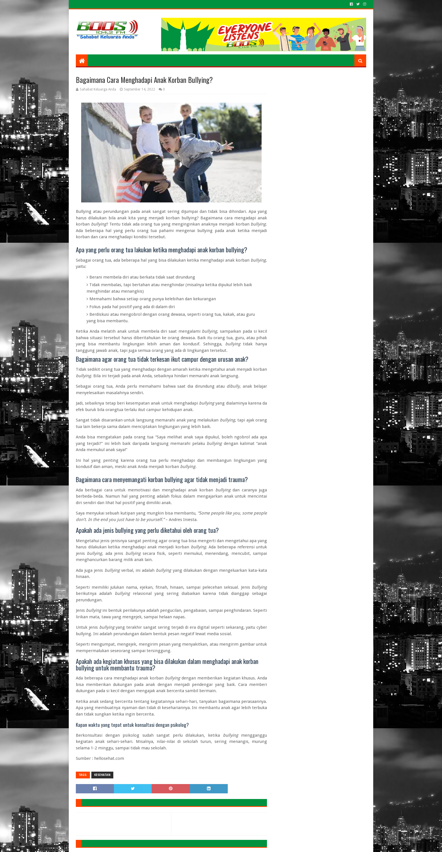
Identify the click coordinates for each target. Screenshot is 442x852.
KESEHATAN (102, 774)
